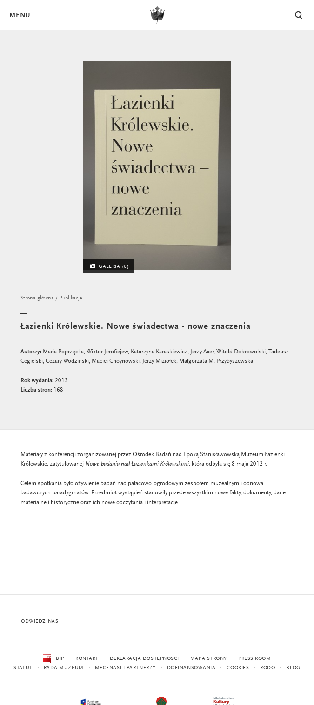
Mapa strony (208, 658)
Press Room (254, 658)
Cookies (238, 668)
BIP (53, 659)
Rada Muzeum (64, 668)
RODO (267, 668)
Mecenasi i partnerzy (125, 668)
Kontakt (87, 658)
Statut (22, 668)
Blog (293, 668)
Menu (19, 15)
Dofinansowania (191, 668)
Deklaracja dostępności (144, 658)
